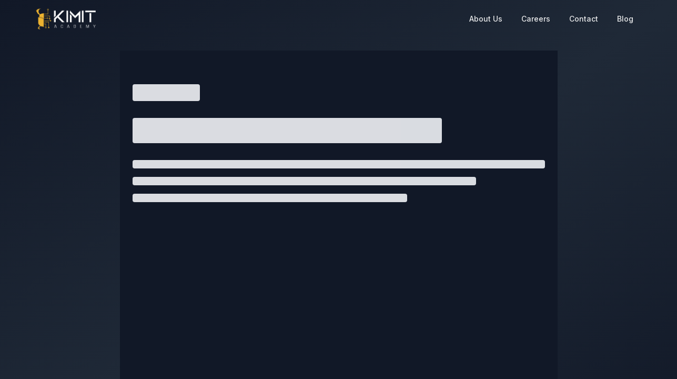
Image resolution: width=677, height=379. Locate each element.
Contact (583, 18)
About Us (485, 18)
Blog (625, 18)
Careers (535, 18)
